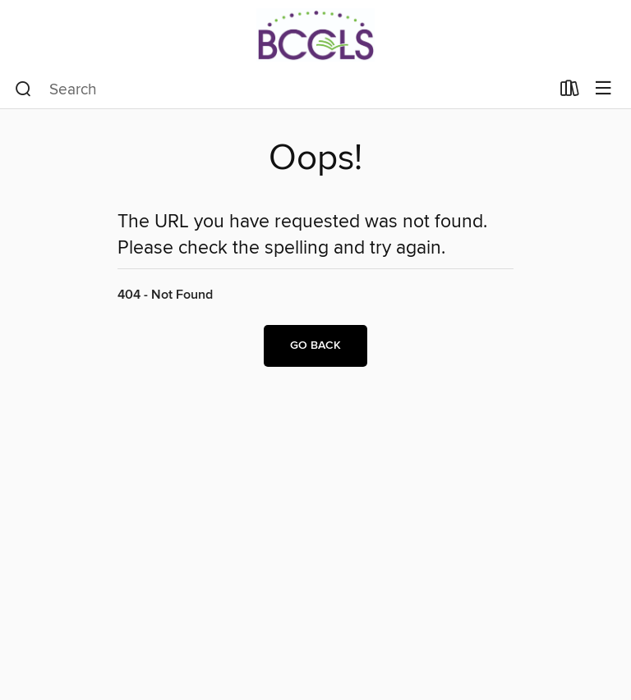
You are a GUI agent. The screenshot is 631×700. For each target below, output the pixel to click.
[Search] (23, 89)
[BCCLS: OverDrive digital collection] (315, 35)
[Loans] (570, 92)
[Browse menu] (603, 89)
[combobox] (282, 89)
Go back (315, 345)
